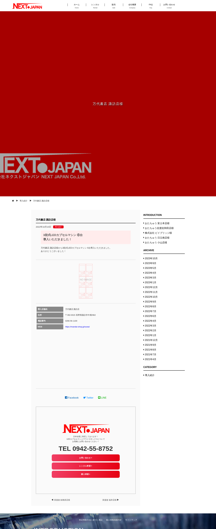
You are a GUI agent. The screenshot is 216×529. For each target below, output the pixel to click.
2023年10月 (151, 258)
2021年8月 (150, 349)
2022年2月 (150, 330)
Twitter (88, 397)
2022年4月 (150, 321)
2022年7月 (150, 311)
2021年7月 (150, 354)
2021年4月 (150, 359)
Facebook (72, 397)
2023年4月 (150, 273)
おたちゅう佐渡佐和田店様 (159, 228)
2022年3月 (150, 325)
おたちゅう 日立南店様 (157, 237)
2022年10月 (151, 297)
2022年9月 (150, 301)
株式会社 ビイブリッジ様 (158, 233)
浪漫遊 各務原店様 (62, 500)
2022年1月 (150, 335)
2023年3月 (150, 277)
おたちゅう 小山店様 (156, 242)
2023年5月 (150, 268)
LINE (102, 397)
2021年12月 (151, 340)
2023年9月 (150, 263)
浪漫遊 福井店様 (109, 500)
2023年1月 (150, 282)
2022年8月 (150, 306)
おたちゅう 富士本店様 (157, 223)
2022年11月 (151, 292)
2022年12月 (151, 287)
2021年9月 (150, 345)
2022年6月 (150, 316)
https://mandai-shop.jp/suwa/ (77, 327)
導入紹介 (58, 227)
